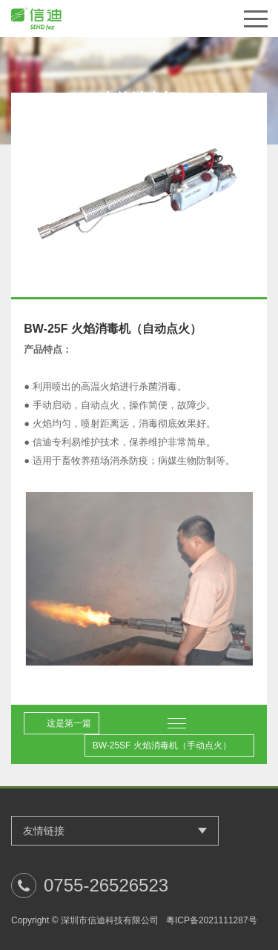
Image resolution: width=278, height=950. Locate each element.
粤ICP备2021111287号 (211, 920)
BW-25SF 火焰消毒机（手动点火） (162, 745)
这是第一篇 (69, 723)
